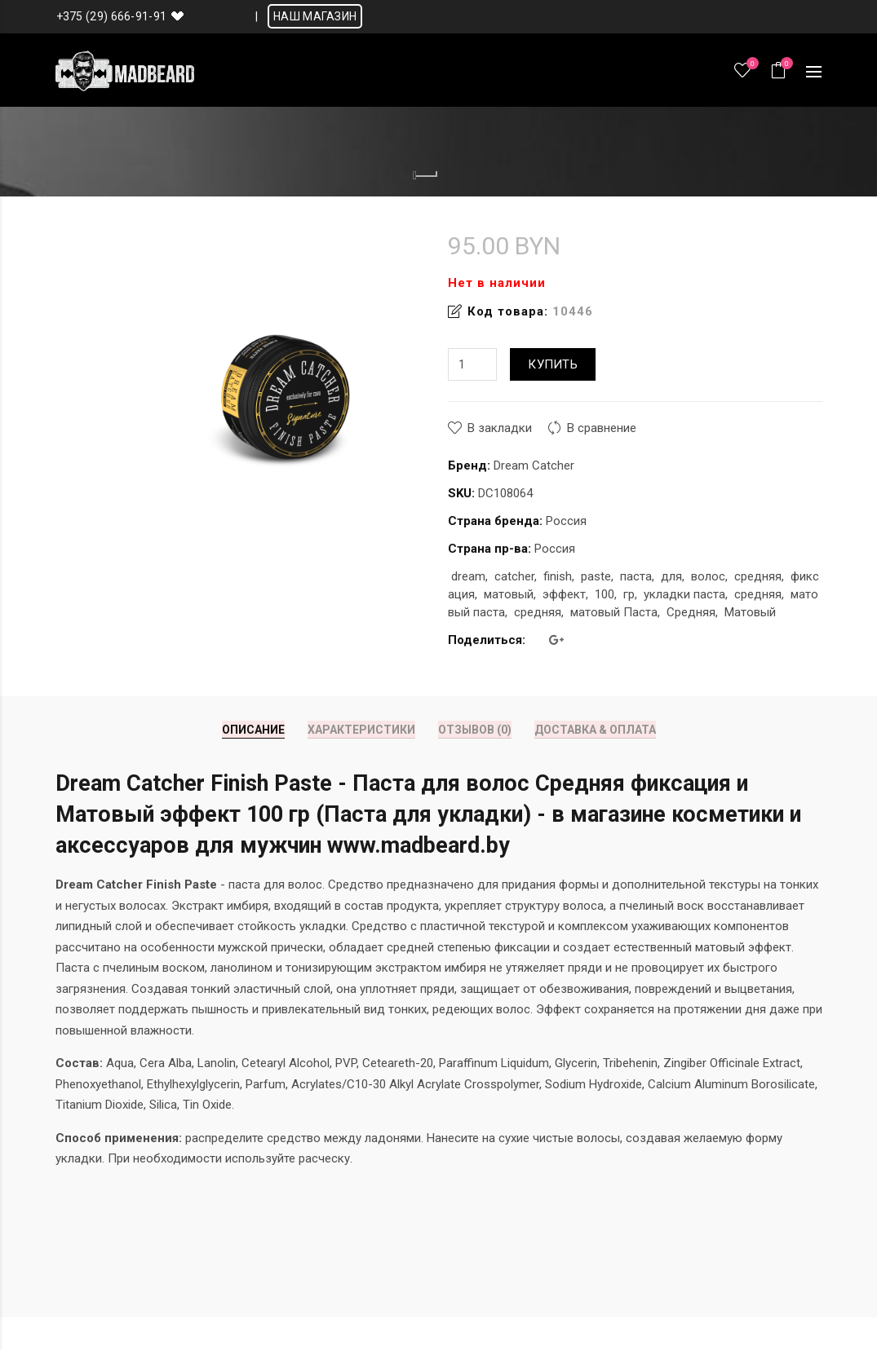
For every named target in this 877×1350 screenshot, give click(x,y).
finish (557, 576)
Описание (253, 729)
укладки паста (684, 594)
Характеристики (361, 729)
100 (604, 594)
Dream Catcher (534, 465)
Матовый (750, 612)
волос (708, 576)
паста (636, 576)
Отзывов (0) (475, 729)
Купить (553, 364)
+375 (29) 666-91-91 (111, 16)
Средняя (691, 612)
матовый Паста (614, 612)
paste (596, 576)
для (671, 576)
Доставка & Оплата (595, 729)
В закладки (499, 428)
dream (468, 576)
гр (629, 594)
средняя (758, 576)
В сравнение (601, 428)
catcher (514, 576)
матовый (509, 594)
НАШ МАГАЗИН (315, 16)
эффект (564, 594)
